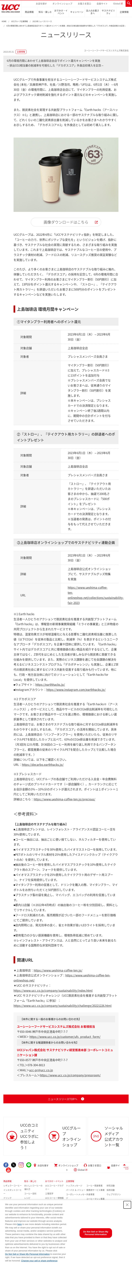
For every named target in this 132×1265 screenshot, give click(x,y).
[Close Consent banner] (127, 1205)
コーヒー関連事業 (94, 1185)
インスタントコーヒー (12, 1192)
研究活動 (111, 1185)
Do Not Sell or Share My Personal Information (27, 1254)
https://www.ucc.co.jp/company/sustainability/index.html (53, 990)
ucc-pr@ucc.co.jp (41, 1070)
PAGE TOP (126, 1168)
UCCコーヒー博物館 (54, 1198)
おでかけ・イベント (61, 12)
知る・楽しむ (45, 11)
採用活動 (111, 1190)
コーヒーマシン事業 (95, 1198)
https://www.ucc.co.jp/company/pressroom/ (70, 1075)
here (19, 1224)
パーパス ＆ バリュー (75, 1190)
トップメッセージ (74, 1185)
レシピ (27, 1198)
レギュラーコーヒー (12, 1185)
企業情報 (124, 11)
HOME (4, 21)
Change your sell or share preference (39, 1260)
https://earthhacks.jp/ (50, 684)
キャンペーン (76, 11)
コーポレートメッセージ (76, 1196)
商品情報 (29, 11)
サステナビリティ (108, 12)
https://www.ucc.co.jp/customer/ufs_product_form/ (65, 1036)
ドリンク (7, 1198)
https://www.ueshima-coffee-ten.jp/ (58, 970)
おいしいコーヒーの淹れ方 (33, 1187)
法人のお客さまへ (92, 12)
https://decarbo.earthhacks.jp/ (43, 764)
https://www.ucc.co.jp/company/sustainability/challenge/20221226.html (63, 1005)
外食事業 (90, 1194)
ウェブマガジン (114, 1194)
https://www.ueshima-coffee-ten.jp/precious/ (64, 799)
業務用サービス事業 (95, 1190)
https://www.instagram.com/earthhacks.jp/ (76, 689)
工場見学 (49, 1193)
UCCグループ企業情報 (19, 21)
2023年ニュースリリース (42, 21)
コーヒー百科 (30, 1193)
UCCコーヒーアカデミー (54, 1187)
